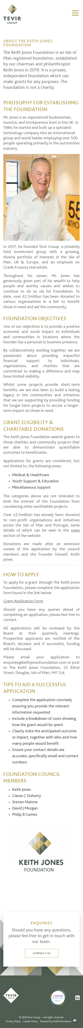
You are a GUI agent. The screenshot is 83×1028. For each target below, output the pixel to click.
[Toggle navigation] (75, 13)
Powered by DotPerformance (58, 1021)
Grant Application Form (23, 600)
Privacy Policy (13, 1021)
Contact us (41, 953)
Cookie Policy (30, 1021)
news (75, 530)
